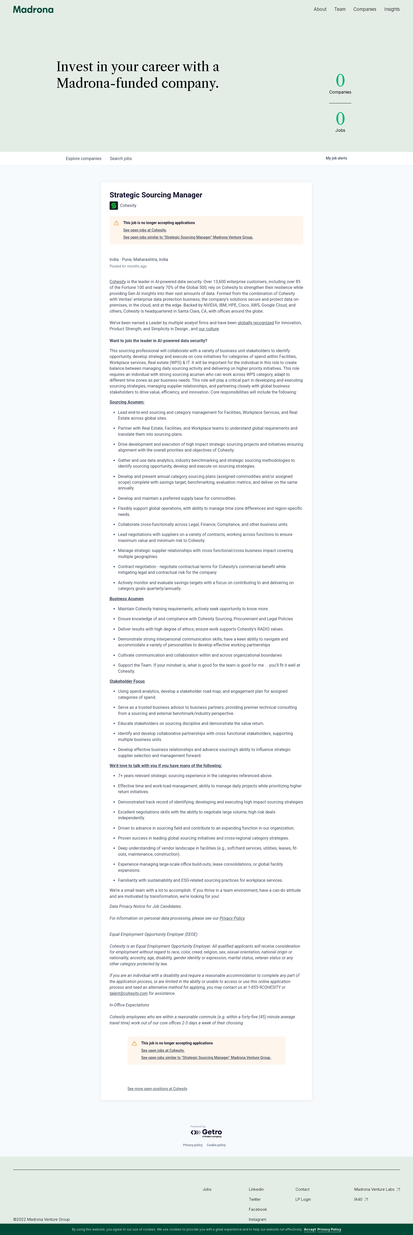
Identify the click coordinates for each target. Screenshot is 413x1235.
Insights (392, 9)
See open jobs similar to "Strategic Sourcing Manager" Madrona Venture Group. (188, 237)
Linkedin (256, 1189)
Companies (364, 9)
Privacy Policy (329, 1229)
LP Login (303, 1199)
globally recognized (256, 322)
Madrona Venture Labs (374, 1189)
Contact (302, 1189)
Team (340, 9)
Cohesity (118, 281)
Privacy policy (193, 1145)
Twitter (255, 1199)
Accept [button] (310, 1229)
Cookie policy (216, 1145)
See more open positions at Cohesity (157, 1089)
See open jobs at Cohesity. (145, 230)
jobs (121, 158)
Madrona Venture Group (33, 9)
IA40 (358, 1199)
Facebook (258, 1209)
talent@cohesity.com (129, 993)
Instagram (257, 1219)
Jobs (207, 1189)
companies (83, 158)
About (320, 9)
